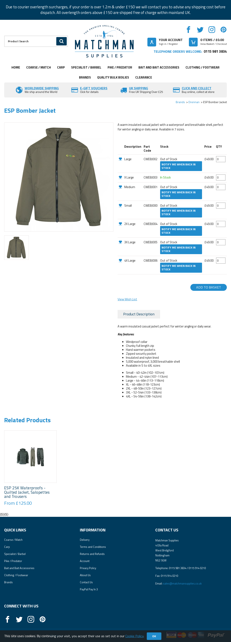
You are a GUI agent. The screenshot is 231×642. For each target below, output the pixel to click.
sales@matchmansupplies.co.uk (182, 583)
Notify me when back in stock (179, 166)
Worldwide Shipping (42, 88)
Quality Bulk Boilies (113, 77)
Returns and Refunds (92, 554)
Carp (61, 67)
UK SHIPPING (138, 88)
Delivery (84, 540)
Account (84, 561)
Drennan (194, 102)
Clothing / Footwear (203, 67)
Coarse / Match (38, 67)
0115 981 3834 (215, 51)
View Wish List (127, 299)
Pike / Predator (120, 67)
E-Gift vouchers (93, 88)
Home (15, 67)
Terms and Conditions (93, 547)
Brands (85, 77)
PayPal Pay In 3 (89, 589)
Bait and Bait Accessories (158, 67)
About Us (85, 575)
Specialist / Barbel (86, 67)
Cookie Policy (134, 635)
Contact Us (86, 582)
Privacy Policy (88, 568)
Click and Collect (196, 88)
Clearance (143, 77)
